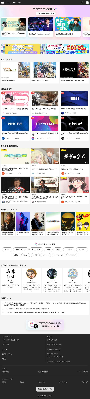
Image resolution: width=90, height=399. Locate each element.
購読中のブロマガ (53, 349)
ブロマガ (5, 345)
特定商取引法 (43, 372)
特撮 (48, 249)
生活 (25, 255)
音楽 (58, 249)
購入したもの (52, 340)
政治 (35, 255)
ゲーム (45, 255)
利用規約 (5, 372)
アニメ (7, 249)
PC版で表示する (45, 389)
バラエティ (58, 255)
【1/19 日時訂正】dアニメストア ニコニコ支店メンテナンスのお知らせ (26, 309)
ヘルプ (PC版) (82, 372)
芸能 (16, 255)
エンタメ (69, 249)
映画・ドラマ (21, 249)
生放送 (22, 382)
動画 (4, 382)
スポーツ (82, 249)
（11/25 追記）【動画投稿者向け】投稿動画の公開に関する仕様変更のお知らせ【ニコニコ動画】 (35, 312)
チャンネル (63, 382)
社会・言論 (36, 249)
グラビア (72, 255)
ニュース (41, 382)
